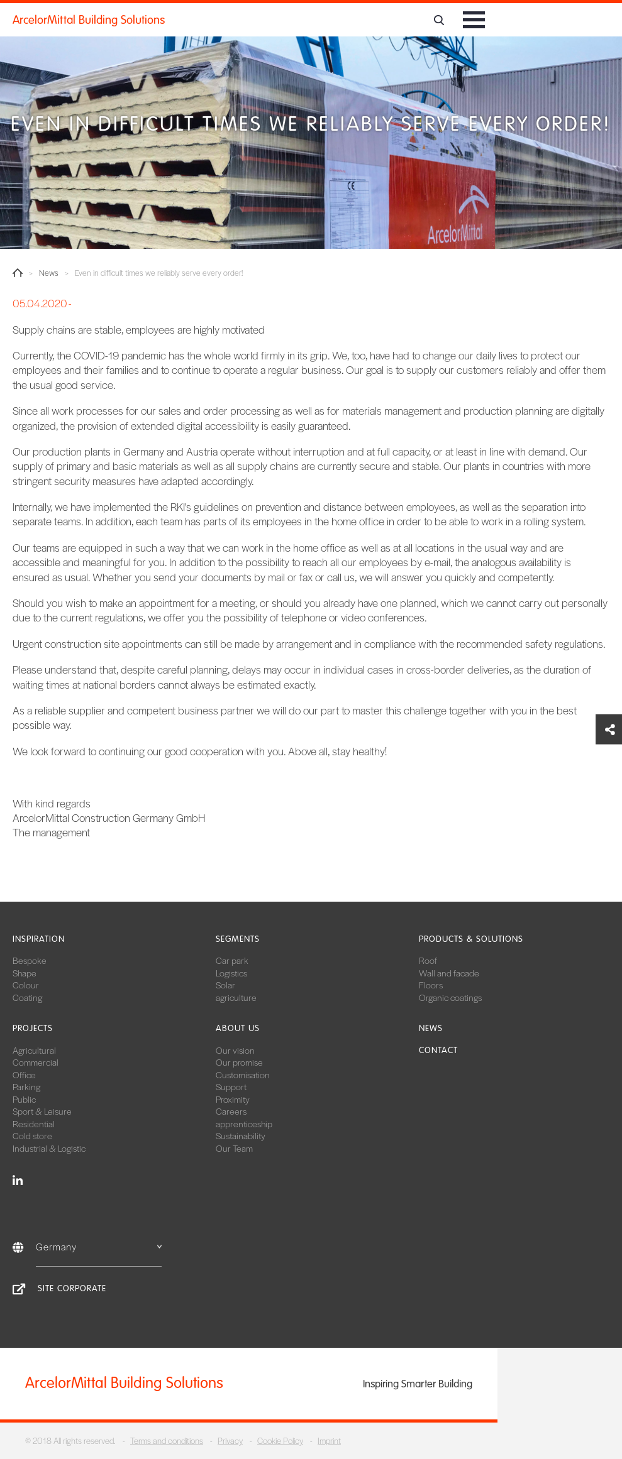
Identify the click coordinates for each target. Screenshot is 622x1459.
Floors (431, 984)
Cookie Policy (280, 1440)
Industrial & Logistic (49, 1148)
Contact (438, 1050)
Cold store (32, 1135)
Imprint (329, 1440)
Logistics (231, 972)
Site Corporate (72, 1288)
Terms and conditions (166, 1440)
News (48, 273)
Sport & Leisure (42, 1111)
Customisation (243, 1074)
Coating (27, 997)
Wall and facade (449, 972)
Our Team (234, 1148)
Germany (99, 1246)
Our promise (239, 1062)
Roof (428, 960)
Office (24, 1074)
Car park (232, 960)
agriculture (236, 997)
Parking (26, 1086)
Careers (231, 1111)
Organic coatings (450, 997)
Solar (225, 984)
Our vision (235, 1050)
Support (231, 1086)
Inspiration (39, 939)
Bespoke (30, 960)
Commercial (35, 1062)
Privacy (230, 1440)
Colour (26, 984)
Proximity (233, 1099)
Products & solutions (471, 939)
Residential (34, 1123)
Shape (24, 972)
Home (18, 273)
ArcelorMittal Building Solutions (89, 20)
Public (24, 1099)
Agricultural (34, 1050)
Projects (33, 1028)
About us (238, 1028)
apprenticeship (244, 1123)
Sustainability (240, 1135)
